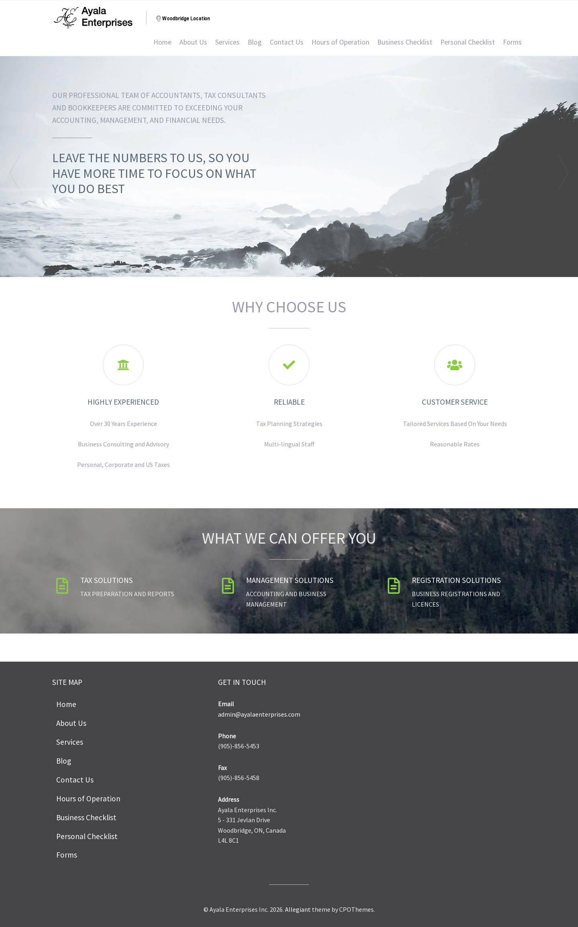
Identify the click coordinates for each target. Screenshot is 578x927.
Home (162, 42)
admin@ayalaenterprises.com (259, 714)
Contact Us (286, 42)
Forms (512, 42)
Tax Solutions (106, 580)
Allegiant (298, 909)
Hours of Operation (340, 42)
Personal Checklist (467, 42)
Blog (255, 42)
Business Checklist (404, 42)
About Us (193, 42)
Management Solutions (290, 580)
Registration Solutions (456, 580)
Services (227, 42)
